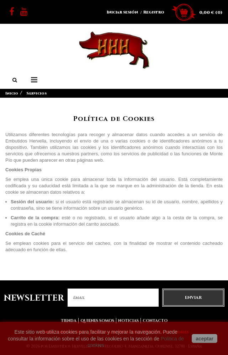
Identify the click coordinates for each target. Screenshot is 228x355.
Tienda (68, 320)
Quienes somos (97, 320)
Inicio (11, 93)
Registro (153, 12)
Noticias (128, 320)
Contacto (155, 320)
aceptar (204, 338)
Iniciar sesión (122, 12)
